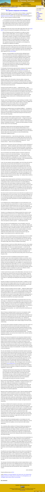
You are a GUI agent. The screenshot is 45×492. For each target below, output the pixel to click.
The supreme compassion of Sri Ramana (17, 10)
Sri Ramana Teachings (26, 1)
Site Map (43, 491)
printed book (23, 69)
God (17, 474)
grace (20, 474)
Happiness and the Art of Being (7, 475)
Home (2, 7)
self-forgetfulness (25, 475)
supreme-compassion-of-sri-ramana (12, 7)
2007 (5, 7)
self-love (13, 477)
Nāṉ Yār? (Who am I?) (17, 475)
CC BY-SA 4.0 (22, 490)
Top (36, 491)
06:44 (13, 472)
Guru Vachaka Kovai (11, 363)
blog (3, 7)
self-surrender (17, 477)
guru (22, 474)
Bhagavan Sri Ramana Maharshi (10, 474)
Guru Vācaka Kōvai (27, 474)
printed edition (25, 14)
